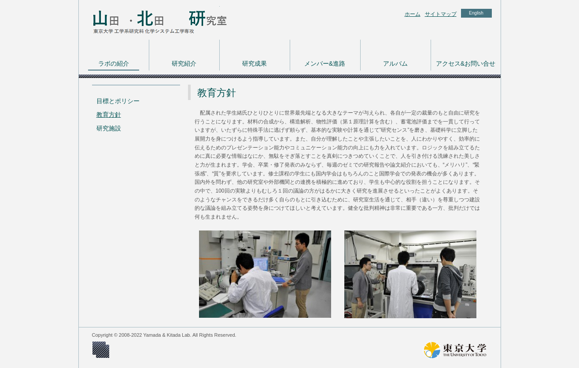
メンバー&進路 (324, 63)
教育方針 (108, 114)
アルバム (395, 63)
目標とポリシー (118, 100)
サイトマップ (441, 14)
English (476, 13)
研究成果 (254, 63)
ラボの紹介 (113, 63)
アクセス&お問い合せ (465, 63)
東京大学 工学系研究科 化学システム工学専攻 (149, 20)
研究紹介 (184, 63)
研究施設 (108, 128)
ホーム (412, 14)
